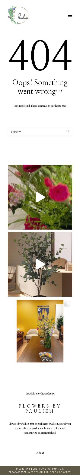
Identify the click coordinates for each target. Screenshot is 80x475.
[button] (70, 15)
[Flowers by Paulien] (18, 15)
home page (60, 106)
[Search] (40, 132)
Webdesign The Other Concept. (49, 472)
